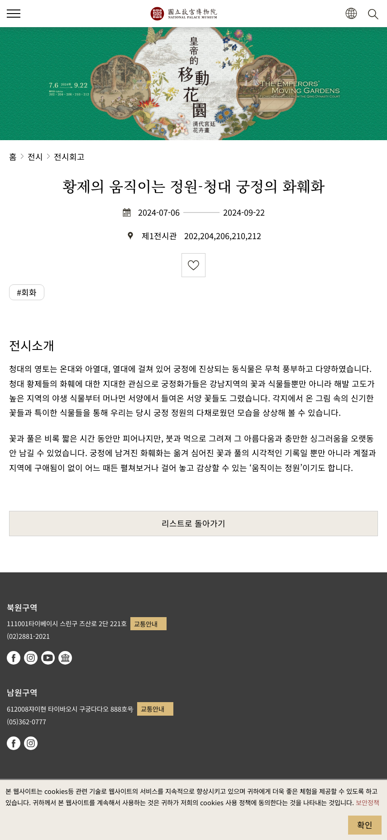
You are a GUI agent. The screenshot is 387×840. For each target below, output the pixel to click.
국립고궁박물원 (183, 13)
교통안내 (146, 623)
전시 (35, 156)
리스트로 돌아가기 (193, 523)
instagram (31, 658)
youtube (48, 658)
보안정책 (367, 802)
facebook (13, 658)
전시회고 (69, 156)
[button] (351, 13)
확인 (365, 825)
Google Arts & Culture (65, 658)
